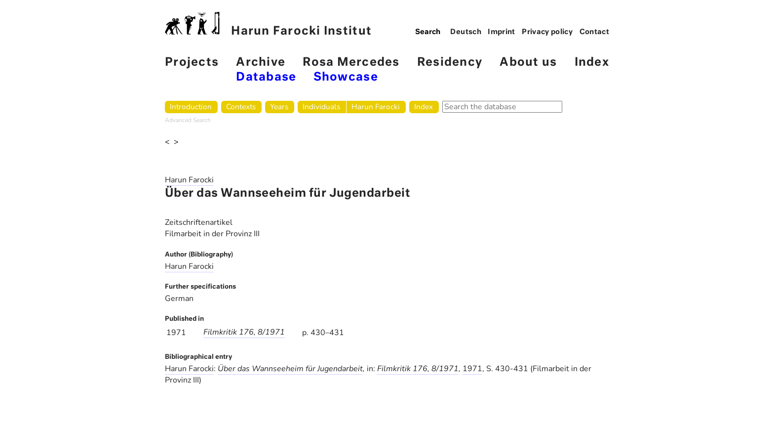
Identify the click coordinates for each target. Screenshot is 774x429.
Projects (192, 62)
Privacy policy (547, 32)
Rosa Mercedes (351, 62)
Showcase (345, 77)
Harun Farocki (375, 106)
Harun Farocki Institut (268, 24)
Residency (449, 62)
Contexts (241, 106)
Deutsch (465, 32)
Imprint (501, 32)
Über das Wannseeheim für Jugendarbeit (290, 368)
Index (592, 62)
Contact (595, 32)
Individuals (321, 106)
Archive (260, 62)
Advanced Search (188, 120)
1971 (472, 368)
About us (528, 62)
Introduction (191, 106)
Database (266, 77)
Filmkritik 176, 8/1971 (244, 332)
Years (279, 106)
